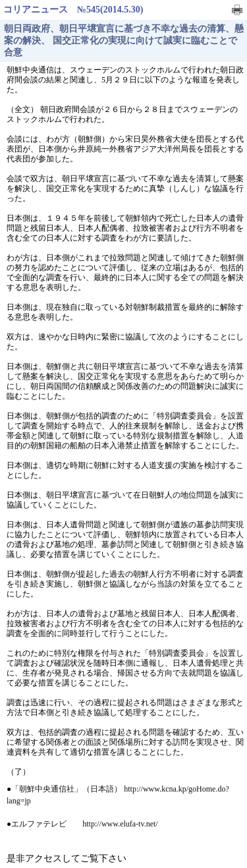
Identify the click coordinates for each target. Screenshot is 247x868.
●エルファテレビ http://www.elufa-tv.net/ (82, 823)
